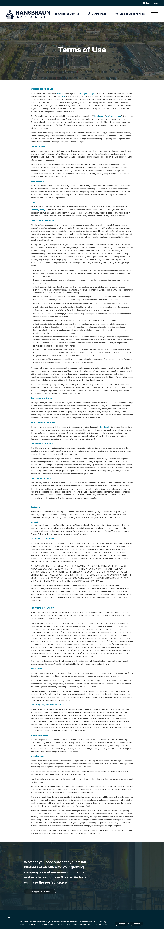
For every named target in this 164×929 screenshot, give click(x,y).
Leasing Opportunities (132, 13)
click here (91, 924)
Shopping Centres (68, 13)
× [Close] (161, 923)
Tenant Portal (152, 3)
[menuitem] (154, 14)
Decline (136, 924)
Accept (122, 924)
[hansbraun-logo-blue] (28, 14)
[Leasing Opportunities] (40, 891)
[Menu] (154, 14)
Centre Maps (99, 13)
